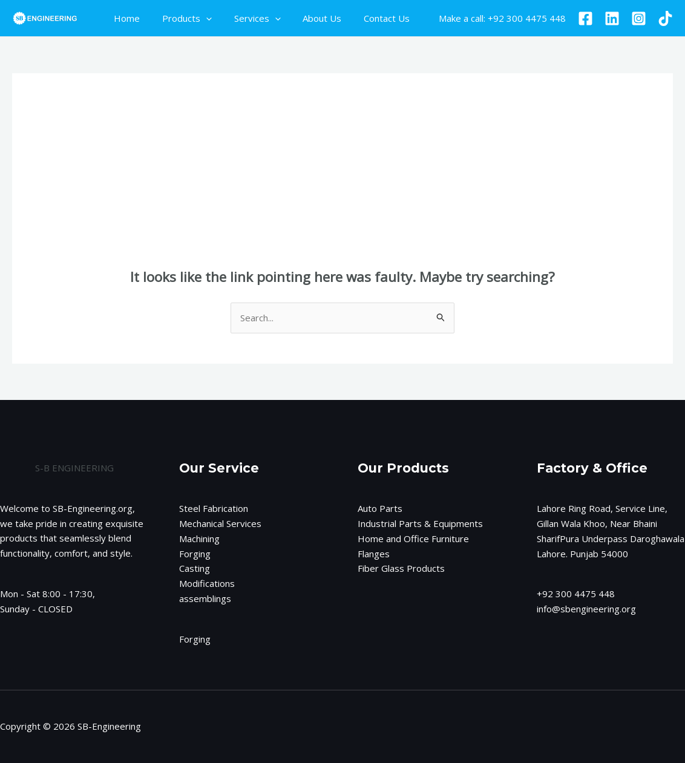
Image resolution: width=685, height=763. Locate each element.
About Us (308, 18)
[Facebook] (585, 18)
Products (181, 18)
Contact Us (369, 18)
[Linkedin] (612, 18)
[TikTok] (665, 18)
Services (247, 18)
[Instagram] (638, 18)
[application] (200, 18)
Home (125, 18)
